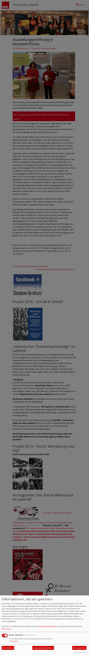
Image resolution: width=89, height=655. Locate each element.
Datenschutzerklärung (47, 626)
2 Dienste (13, 641)
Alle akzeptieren (79, 648)
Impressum (6, 629)
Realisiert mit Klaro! (80, 652)
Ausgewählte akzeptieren (43, 648)
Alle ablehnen (8, 648)
